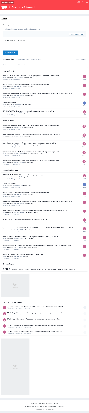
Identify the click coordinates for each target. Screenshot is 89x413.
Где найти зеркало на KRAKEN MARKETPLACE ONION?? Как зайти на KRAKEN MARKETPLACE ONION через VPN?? (38, 228)
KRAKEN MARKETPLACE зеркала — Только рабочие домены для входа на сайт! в (28, 111)
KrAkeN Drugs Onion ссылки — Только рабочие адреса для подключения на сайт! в (29, 143)
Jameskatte (9, 77)
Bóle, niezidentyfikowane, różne (33, 153)
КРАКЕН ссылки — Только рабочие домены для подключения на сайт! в (26, 84)
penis (6, 269)
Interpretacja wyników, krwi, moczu (34, 145)
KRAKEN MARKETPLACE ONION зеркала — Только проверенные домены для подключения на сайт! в (35, 210)
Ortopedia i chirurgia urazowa (33, 221)
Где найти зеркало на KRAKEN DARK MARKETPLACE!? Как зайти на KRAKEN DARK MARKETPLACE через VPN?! (37, 245)
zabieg (60, 269)
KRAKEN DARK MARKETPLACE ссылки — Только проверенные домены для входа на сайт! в (31, 75)
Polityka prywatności (45, 403)
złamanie (71, 269)
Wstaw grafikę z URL (77, 34)
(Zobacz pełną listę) (80, 59)
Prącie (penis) (27, 104)
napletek (21, 269)
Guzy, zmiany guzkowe (31, 212)
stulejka (26, 269)
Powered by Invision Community (44, 409)
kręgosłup (14, 269)
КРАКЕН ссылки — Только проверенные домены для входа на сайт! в (25, 219)
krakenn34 (9, 104)
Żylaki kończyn (28, 77)
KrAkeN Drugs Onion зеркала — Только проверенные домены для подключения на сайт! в (31, 134)
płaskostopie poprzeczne (38, 269)
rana (48, 269)
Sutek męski (27, 136)
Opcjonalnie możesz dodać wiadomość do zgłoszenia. (22, 29)
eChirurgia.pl (28, 7)
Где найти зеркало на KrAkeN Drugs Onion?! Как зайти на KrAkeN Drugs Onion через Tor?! (31, 152)
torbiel (66, 269)
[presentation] (17, 45)
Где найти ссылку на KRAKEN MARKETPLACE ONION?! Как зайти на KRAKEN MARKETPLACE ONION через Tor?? (37, 93)
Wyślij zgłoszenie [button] (10, 52)
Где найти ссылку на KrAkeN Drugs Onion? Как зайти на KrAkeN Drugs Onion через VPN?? (31, 125)
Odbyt (26, 256)
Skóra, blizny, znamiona (32, 230)
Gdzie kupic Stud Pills (9, 102)
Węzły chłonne (28, 162)
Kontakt (56, 403)
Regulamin (34, 403)
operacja (53, 269)
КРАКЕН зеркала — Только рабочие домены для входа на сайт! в (23, 254)
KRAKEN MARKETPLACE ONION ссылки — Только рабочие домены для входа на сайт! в (30, 236)
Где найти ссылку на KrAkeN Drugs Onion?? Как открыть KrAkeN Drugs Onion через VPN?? (31, 160)
